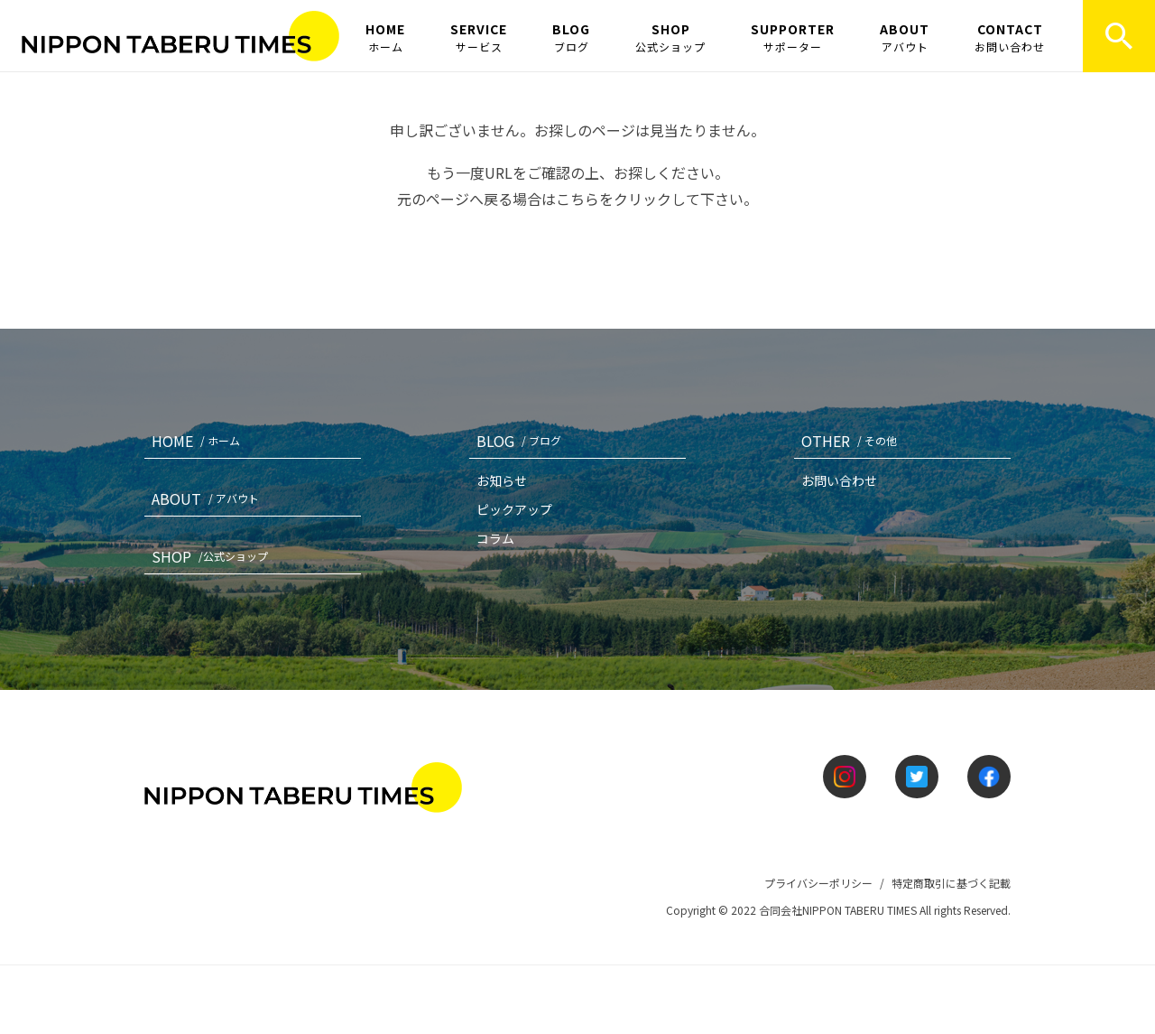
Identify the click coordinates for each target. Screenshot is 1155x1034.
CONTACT (1010, 37)
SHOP (670, 37)
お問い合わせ (839, 480)
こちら (577, 199)
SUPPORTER (793, 37)
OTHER (852, 441)
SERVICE (478, 37)
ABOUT (904, 37)
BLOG (571, 37)
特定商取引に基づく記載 (951, 882)
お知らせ (501, 480)
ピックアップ (514, 509)
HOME (385, 37)
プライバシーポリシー (818, 882)
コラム (495, 538)
